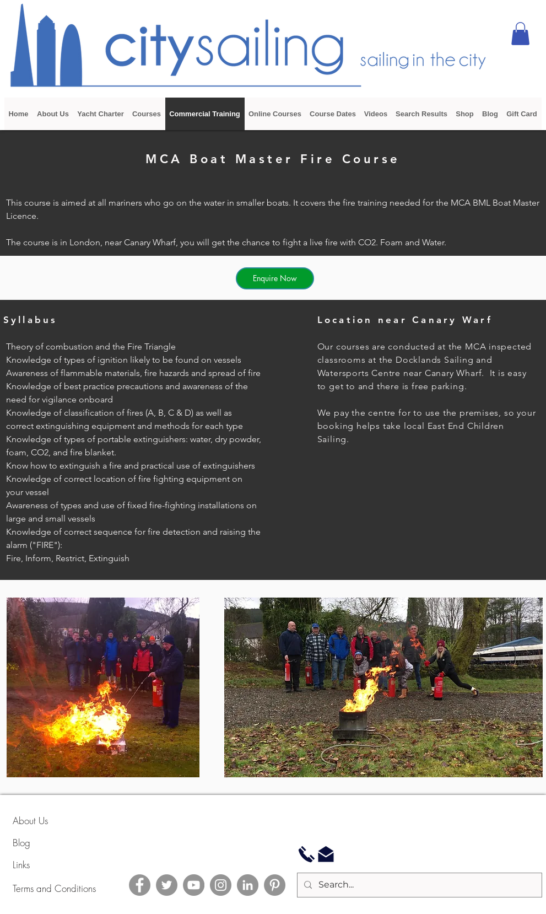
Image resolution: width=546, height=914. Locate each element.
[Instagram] (220, 885)
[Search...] (418, 885)
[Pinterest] (274, 885)
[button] (520, 33)
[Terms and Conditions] (81, 888)
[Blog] (52, 843)
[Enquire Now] (275, 278)
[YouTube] (193, 885)
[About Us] (52, 821)
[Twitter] (166, 885)
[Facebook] (139, 885)
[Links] (52, 865)
